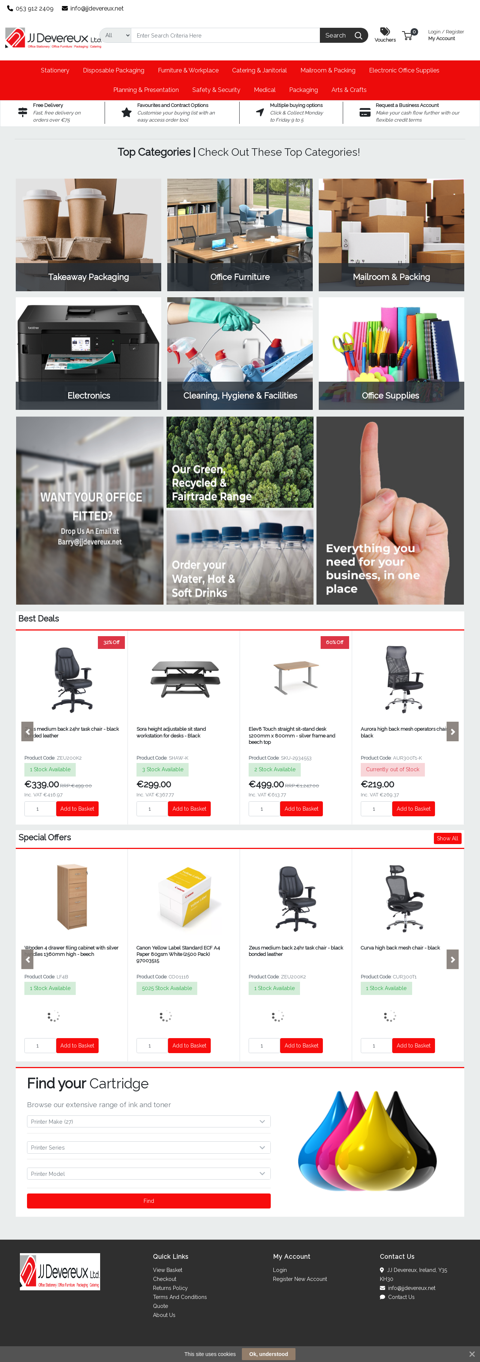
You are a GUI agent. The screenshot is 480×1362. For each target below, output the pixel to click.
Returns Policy (170, 1288)
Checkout (164, 1279)
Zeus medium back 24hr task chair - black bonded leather (71, 732)
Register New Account (300, 1279)
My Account (446, 34)
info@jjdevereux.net (93, 8)
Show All (447, 838)
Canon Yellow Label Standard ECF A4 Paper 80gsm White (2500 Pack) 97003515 (178, 954)
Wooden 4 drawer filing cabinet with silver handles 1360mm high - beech (71, 951)
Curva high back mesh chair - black (400, 948)
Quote (160, 1306)
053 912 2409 (30, 8)
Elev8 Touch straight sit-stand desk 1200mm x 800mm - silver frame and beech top (292, 735)
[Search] (225, 35)
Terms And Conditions (180, 1297)
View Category (88, 235)
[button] (407, 35)
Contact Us (397, 1297)
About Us (164, 1315)
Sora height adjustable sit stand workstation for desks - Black (171, 732)
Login (280, 1270)
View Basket (167, 1270)
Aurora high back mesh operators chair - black (406, 732)
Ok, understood (268, 1354)
